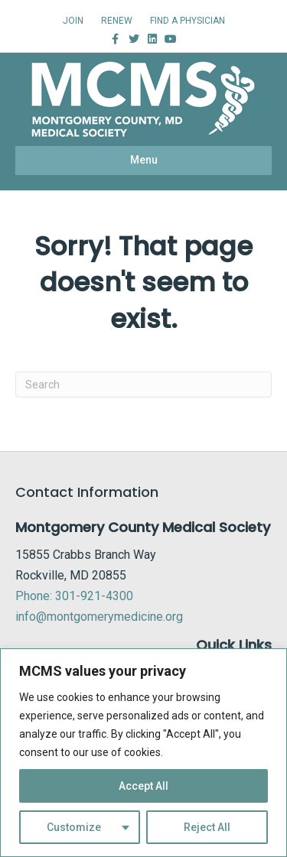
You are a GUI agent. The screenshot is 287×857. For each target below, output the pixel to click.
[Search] (143, 385)
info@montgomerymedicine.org (99, 616)
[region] (143, 752)
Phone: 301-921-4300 (74, 596)
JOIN (73, 20)
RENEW (116, 20)
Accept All (143, 786)
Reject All (207, 827)
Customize (74, 827)
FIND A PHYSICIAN (187, 20)
